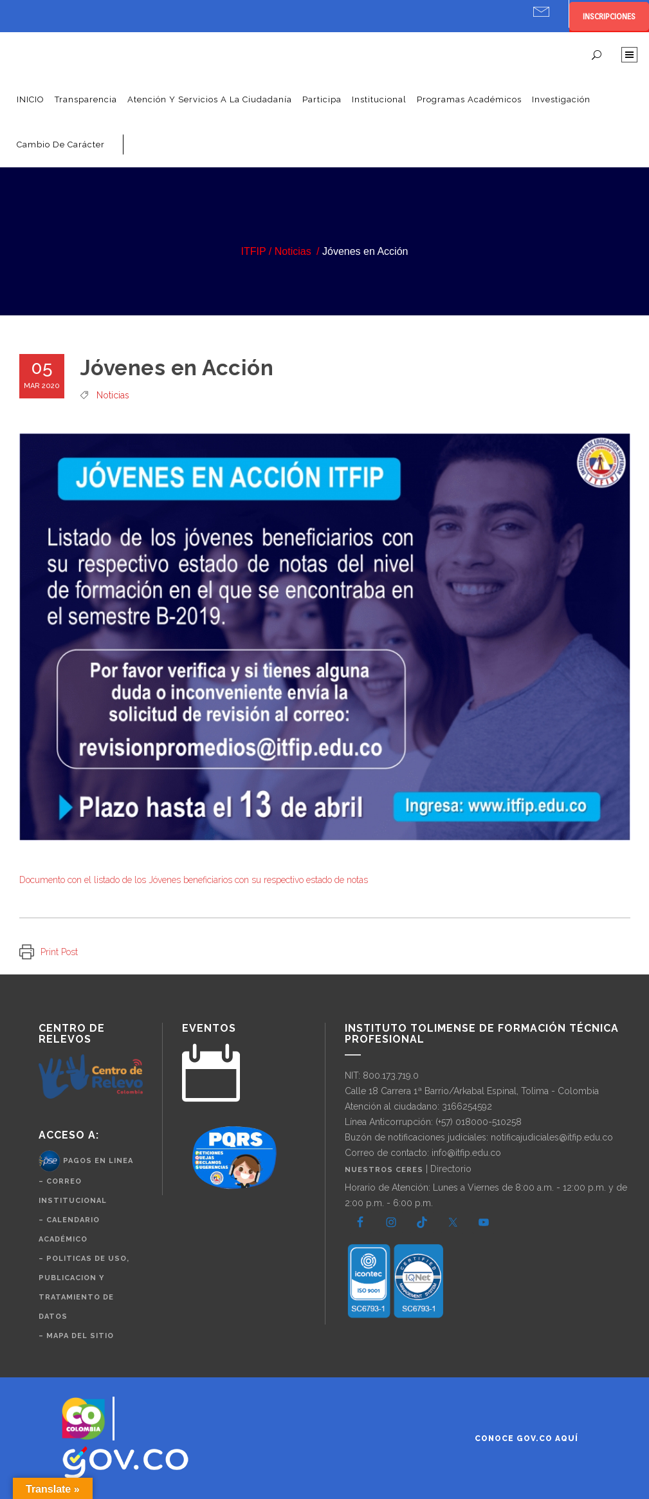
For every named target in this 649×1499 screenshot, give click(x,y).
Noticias (293, 251)
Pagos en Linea (98, 1161)
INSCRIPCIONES (609, 16)
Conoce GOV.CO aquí (526, 1438)
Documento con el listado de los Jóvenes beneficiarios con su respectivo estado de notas (193, 880)
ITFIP (253, 251)
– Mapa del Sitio (76, 1336)
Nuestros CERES (385, 1170)
